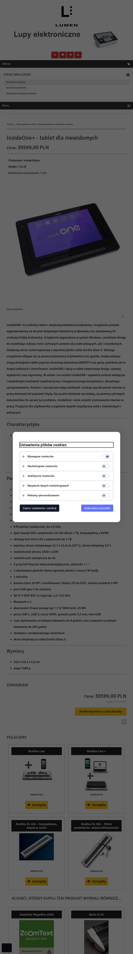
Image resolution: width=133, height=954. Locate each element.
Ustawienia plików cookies (43, 444)
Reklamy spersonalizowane (43, 495)
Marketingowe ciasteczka (42, 466)
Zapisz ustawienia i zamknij (39, 508)
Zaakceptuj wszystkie (97, 508)
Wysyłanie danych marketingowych (48, 485)
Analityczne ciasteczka (41, 476)
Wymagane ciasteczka (41, 456)
